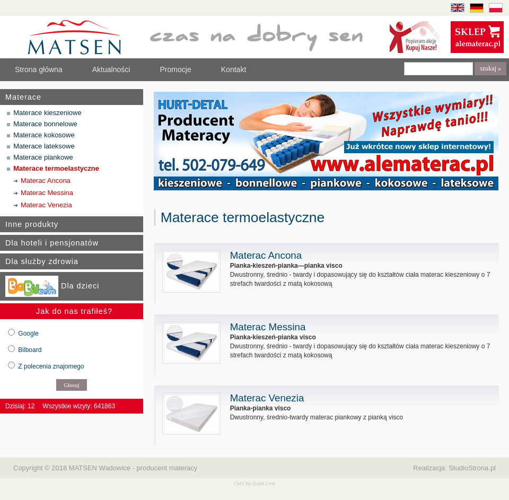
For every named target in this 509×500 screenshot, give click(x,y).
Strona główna (39, 69)
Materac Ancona (46, 181)
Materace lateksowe (43, 146)
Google (28, 333)
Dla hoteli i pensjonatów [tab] (52, 243)
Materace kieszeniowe (47, 113)
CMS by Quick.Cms (255, 483)
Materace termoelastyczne (56, 168)
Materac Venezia (46, 205)
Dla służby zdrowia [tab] (41, 261)
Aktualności (111, 69)
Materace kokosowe (43, 135)
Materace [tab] (23, 97)
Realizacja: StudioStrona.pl (454, 468)
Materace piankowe (43, 157)
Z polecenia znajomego (51, 366)
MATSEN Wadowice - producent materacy (133, 468)
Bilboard (29, 350)
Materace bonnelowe (45, 124)
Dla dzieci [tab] (52, 286)
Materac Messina (47, 193)
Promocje (175, 69)
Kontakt (234, 69)
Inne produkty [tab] (31, 224)
